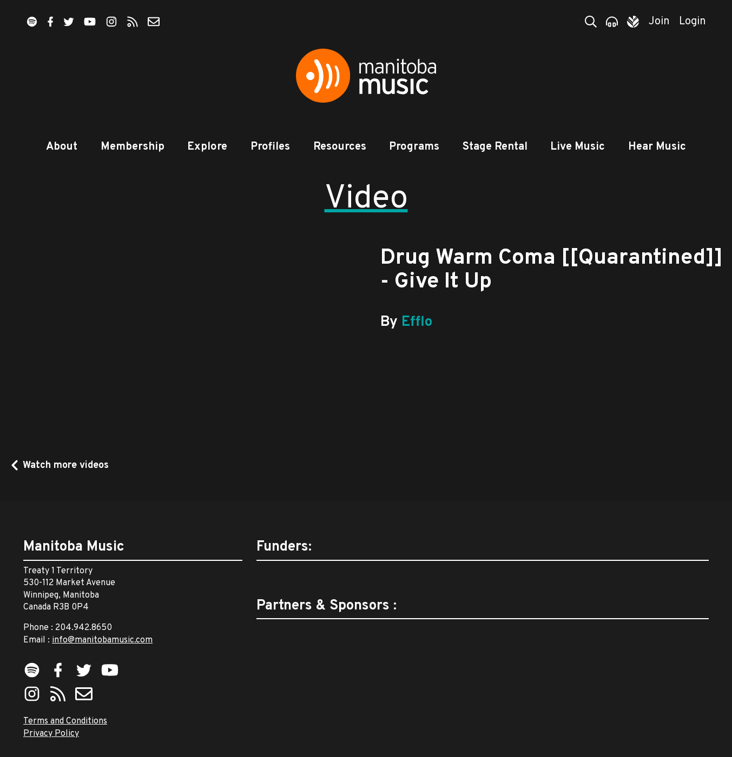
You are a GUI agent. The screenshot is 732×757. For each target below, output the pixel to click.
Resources (339, 147)
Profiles (270, 147)
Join (659, 22)
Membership (132, 147)
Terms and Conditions (65, 721)
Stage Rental (495, 147)
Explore (207, 147)
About (61, 147)
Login (692, 22)
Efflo (416, 322)
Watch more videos (66, 465)
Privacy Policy (51, 733)
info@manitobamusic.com (102, 640)
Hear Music (657, 147)
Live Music (577, 147)
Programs (414, 147)
